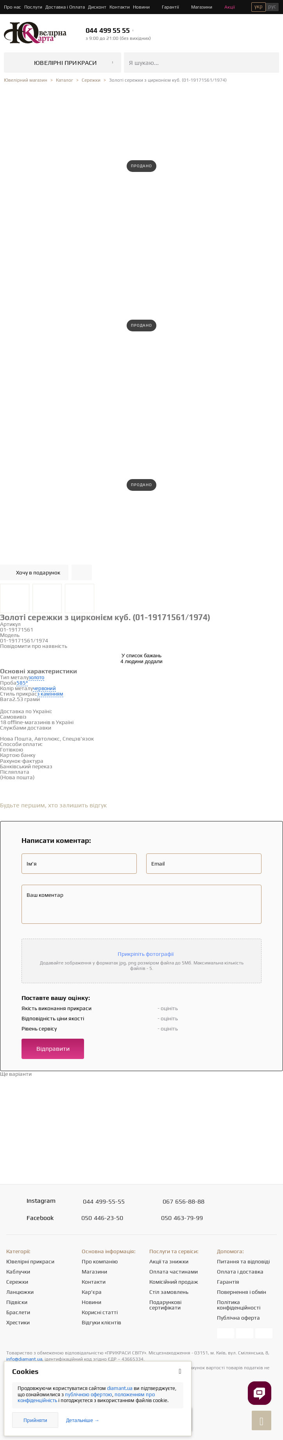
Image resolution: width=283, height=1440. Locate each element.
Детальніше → (82, 1420)
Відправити (53, 1048)
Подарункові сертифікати (165, 1304)
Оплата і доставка (240, 1271)
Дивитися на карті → (54, 717)
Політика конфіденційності (238, 1304)
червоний (44, 688)
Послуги (33, 7)
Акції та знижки (168, 1261)
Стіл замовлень (168, 1292)
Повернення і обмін (241, 1292)
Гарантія (228, 1281)
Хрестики (18, 1322)
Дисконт (97, 7)
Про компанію (100, 1261)
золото (36, 677)
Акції (225, 7)
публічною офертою (88, 1394)
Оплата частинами (173, 1271)
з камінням (50, 694)
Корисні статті (100, 1312)
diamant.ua (120, 1388)
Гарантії (166, 7)
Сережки (17, 1281)
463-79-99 (182, 1218)
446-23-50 (102, 1218)
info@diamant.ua (24, 1359)
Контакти (119, 7)
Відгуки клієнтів (101, 1322)
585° (22, 683)
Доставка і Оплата (65, 7)
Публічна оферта (238, 1317)
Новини (141, 7)
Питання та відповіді (243, 1261)
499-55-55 (104, 1202)
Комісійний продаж (173, 1281)
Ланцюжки (20, 1292)
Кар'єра (92, 1292)
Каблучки (18, 1271)
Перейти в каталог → (60, 1074)
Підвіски (16, 1302)
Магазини (197, 7)
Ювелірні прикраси (30, 1261)
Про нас (12, 7)
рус (272, 6)
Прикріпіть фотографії (146, 954)
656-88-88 (183, 1202)
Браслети (18, 1312)
